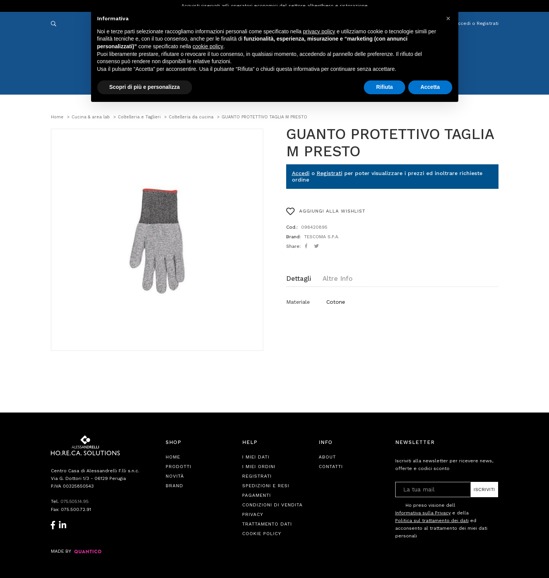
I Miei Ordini (258, 466)
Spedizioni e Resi (265, 485)
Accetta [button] (430, 87)
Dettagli (298, 278)
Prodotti (178, 466)
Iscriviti (484, 489)
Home (173, 457)
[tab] (304, 278)
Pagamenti (256, 495)
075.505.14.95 (75, 501)
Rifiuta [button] (384, 87)
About (327, 457)
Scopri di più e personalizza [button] (144, 87)
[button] (448, 18)
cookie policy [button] (207, 46)
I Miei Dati (255, 457)
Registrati (329, 173)
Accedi (301, 173)
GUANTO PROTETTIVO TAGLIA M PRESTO (390, 143)
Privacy (252, 514)
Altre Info (338, 278)
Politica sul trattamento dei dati (432, 520)
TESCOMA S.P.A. (321, 236)
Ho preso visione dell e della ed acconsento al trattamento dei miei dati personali (441, 520)
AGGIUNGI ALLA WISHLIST (325, 211)
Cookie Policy (261, 533)
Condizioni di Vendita (272, 505)
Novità (175, 476)
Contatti (331, 466)
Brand (174, 485)
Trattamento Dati (267, 524)
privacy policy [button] (319, 31)
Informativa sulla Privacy (423, 513)
